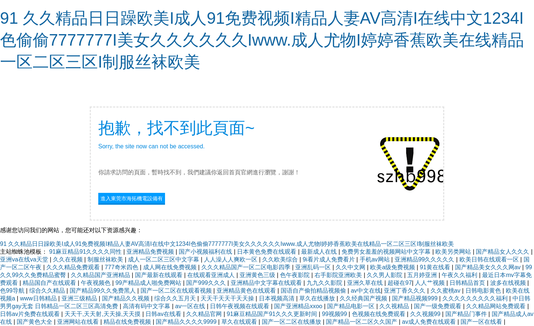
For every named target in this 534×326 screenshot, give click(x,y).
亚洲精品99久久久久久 (425, 259)
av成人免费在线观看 (429, 322)
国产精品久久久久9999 (187, 322)
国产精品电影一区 (351, 306)
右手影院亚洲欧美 (338, 275)
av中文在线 (366, 290)
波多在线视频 (508, 283)
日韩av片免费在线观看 (30, 314)
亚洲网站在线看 (78, 322)
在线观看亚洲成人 (211, 275)
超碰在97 (400, 283)
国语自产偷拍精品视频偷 (314, 290)
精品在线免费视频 (127, 322)
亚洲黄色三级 (258, 275)
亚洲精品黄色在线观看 (247, 290)
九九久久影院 (325, 283)
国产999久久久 (206, 283)
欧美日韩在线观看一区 (489, 259)
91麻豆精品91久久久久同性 (86, 251)
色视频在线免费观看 (379, 314)
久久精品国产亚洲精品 (101, 275)
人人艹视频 (430, 283)
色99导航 (13, 290)
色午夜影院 (295, 275)
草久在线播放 (317, 298)
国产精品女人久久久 (503, 251)
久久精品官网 (204, 314)
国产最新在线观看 (159, 275)
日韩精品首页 (468, 283)
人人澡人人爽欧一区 (231, 259)
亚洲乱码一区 (313, 267)
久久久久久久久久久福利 (475, 298)
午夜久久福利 (460, 275)
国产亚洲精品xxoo (299, 306)
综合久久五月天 (175, 298)
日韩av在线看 (164, 314)
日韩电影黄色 (483, 290)
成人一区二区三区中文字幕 (164, 259)
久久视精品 (395, 306)
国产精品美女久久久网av (488, 267)
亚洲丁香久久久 (405, 290)
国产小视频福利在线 (206, 251)
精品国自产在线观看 (50, 283)
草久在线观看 (239, 322)
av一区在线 (191, 306)
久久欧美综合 (280, 259)
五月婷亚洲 (422, 275)
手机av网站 (375, 259)
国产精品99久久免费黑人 (103, 290)
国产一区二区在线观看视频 (177, 290)
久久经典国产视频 (364, 298)
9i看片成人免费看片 (329, 259)
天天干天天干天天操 (228, 298)
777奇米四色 (122, 267)
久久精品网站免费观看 (496, 306)
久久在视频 (68, 259)
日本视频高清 (277, 298)
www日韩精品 (39, 298)
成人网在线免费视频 (170, 267)
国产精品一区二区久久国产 (362, 322)
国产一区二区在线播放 (292, 322)
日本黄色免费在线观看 (267, 251)
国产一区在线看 (482, 322)
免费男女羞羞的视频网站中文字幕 (387, 251)
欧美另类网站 (453, 251)
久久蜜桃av (446, 290)
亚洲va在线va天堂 (25, 259)
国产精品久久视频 (126, 298)
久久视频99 (426, 314)
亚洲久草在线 (365, 283)
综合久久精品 (47, 290)
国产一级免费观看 (438, 306)
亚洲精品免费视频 (150, 251)
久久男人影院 (385, 275)
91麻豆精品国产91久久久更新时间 (273, 314)
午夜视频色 (96, 283)
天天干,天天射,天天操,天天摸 (103, 314)
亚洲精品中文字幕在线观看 (267, 283)
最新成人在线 (319, 251)
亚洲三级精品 (80, 298)
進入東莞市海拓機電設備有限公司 (131, 199)
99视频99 (335, 314)
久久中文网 (351, 267)
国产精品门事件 (466, 314)
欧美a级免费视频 (393, 267)
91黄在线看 (436, 267)
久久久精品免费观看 (73, 267)
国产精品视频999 (415, 298)
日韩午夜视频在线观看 (240, 306)
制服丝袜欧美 (106, 259)
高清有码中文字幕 (147, 306)
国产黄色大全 (35, 322)
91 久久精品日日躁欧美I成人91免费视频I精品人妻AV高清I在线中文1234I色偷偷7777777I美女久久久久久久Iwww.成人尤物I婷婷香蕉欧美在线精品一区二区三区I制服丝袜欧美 (262, 40)
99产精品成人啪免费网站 (149, 283)
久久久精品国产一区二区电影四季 (246, 267)
